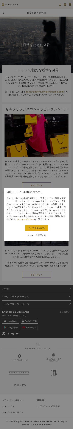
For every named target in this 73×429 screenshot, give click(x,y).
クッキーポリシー (25, 219)
